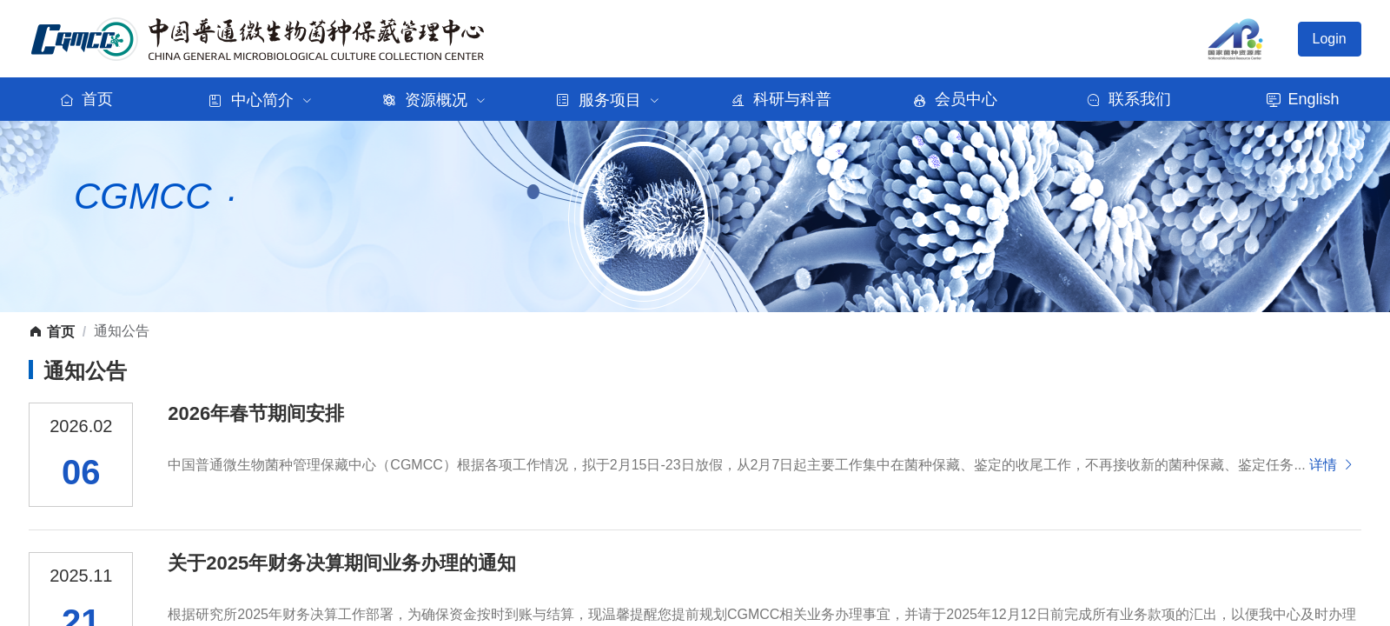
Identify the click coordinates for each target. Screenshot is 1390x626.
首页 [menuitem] (87, 99)
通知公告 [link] (121, 330)
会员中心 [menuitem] (956, 99)
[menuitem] (261, 99)
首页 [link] (51, 331)
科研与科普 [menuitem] (782, 99)
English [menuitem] (1303, 99)
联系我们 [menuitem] (1130, 99)
